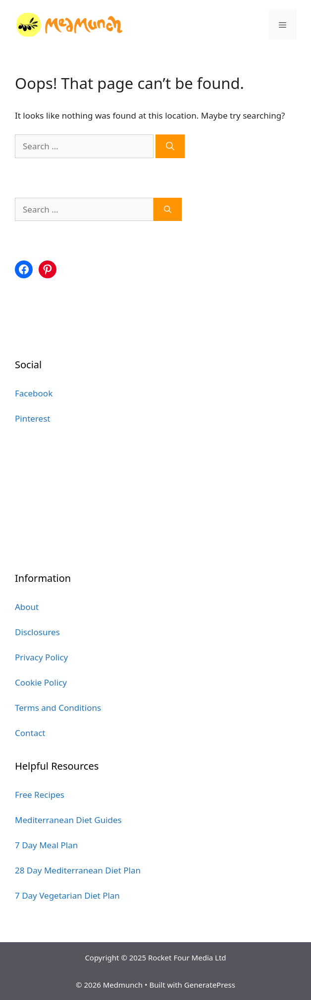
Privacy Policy (41, 657)
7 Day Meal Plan (46, 845)
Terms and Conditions (58, 707)
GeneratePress (209, 985)
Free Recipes (39, 794)
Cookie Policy (41, 682)
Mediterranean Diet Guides (68, 820)
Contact (30, 733)
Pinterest (32, 418)
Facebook (33, 393)
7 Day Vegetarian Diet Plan (67, 895)
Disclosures (37, 632)
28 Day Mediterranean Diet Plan (78, 870)
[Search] (170, 146)
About (27, 606)
